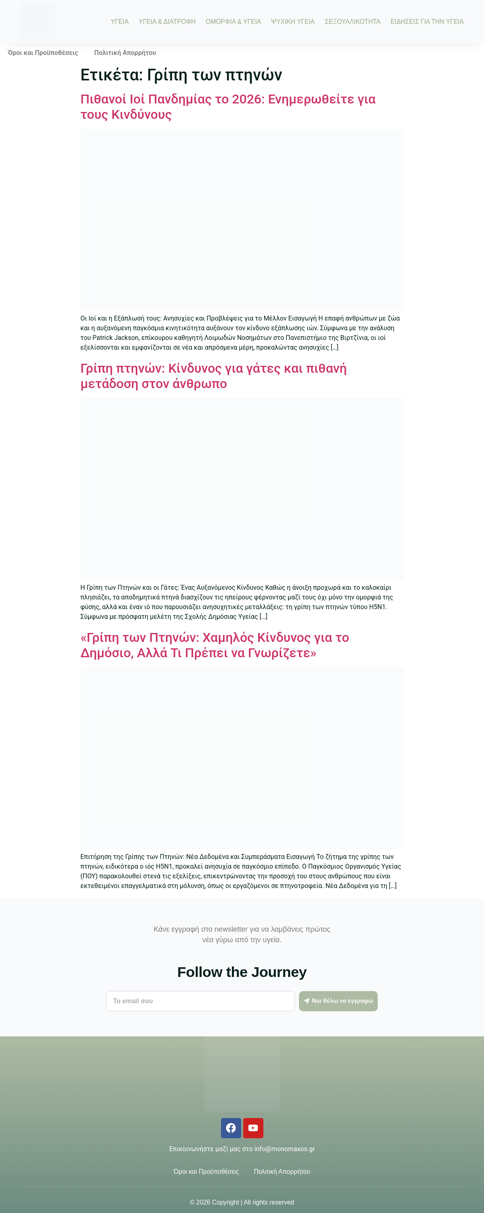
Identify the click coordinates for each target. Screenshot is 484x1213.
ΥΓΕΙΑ (119, 22)
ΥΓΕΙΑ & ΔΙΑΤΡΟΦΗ (167, 22)
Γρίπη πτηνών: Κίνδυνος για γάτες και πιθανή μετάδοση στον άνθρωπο (213, 376)
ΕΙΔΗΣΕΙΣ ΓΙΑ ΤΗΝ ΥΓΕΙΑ (427, 22)
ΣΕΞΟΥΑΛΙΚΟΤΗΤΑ (353, 22)
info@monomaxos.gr (285, 1149)
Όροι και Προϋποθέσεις (43, 53)
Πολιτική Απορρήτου (125, 53)
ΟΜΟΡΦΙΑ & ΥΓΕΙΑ (233, 22)
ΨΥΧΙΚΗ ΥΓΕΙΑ (293, 22)
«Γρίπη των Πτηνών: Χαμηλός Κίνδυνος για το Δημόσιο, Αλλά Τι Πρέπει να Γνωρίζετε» (214, 645)
